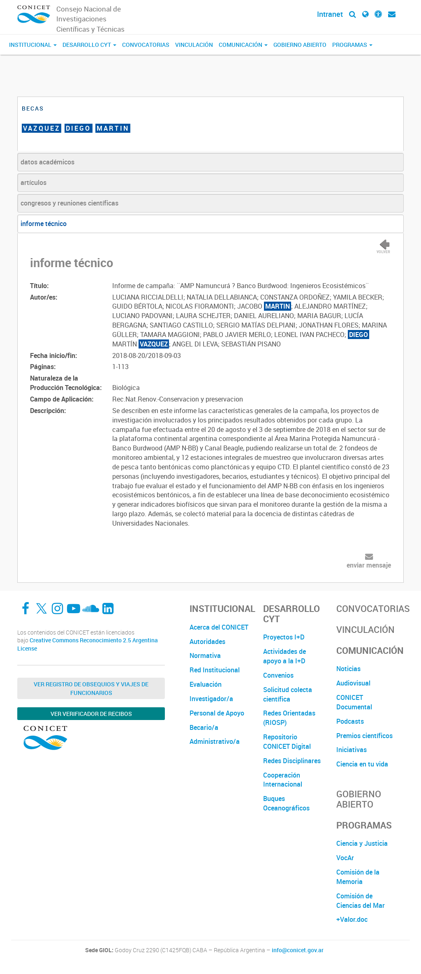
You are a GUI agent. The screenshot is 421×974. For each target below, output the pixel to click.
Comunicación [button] (243, 44)
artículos (33, 182)
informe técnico (44, 223)
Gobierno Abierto (299, 44)
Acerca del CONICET (219, 627)
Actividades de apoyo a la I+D (284, 656)
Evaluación (206, 684)
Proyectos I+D (284, 637)
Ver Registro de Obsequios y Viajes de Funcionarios (91, 688)
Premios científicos (364, 735)
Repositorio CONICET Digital (287, 741)
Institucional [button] (33, 44)
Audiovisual (353, 683)
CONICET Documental (354, 702)
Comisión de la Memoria (357, 877)
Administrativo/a (215, 741)
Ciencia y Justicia (362, 843)
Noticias (348, 668)
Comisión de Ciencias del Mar (360, 900)
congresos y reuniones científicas (69, 203)
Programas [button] (352, 44)
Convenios (278, 675)
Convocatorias (145, 44)
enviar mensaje (369, 565)
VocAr (345, 857)
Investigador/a (211, 698)
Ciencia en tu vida (362, 764)
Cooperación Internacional (282, 780)
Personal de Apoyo (217, 713)
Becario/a (204, 727)
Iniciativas (351, 749)
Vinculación (194, 44)
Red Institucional (215, 669)
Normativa (205, 655)
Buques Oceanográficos (286, 803)
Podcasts (350, 721)
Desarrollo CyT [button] (89, 44)
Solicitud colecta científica (287, 694)
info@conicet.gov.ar (298, 950)
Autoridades (207, 641)
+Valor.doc (352, 919)
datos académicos (47, 161)
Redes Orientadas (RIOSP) (289, 718)
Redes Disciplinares (292, 760)
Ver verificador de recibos (91, 714)
